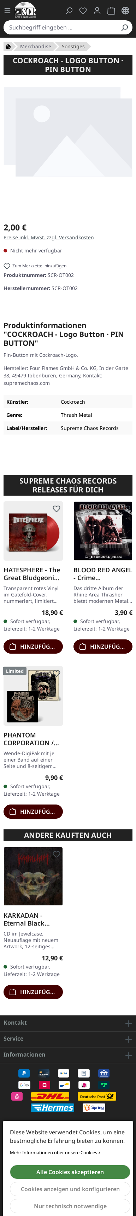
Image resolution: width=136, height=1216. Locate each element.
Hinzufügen (34, 645)
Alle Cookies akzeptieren (70, 1172)
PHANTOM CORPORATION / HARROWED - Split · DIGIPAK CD (31, 739)
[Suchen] (124, 27)
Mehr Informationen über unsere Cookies (53, 1152)
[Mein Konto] (97, 10)
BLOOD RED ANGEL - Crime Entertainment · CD (102, 574)
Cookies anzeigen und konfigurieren (70, 1189)
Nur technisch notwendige (70, 1206)
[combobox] (60, 27)
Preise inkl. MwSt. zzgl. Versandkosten (49, 237)
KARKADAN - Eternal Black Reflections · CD (28, 919)
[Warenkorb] (111, 10)
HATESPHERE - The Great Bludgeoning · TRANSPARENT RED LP (33, 574)
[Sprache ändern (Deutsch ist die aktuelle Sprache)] (125, 10)
